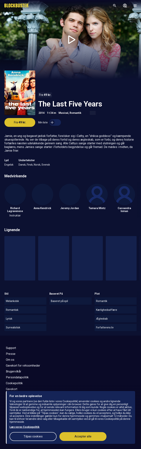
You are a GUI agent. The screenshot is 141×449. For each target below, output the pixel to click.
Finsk (30, 164)
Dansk (22, 164)
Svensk (45, 164)
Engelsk (8, 164)
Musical (63, 112)
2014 (41, 112)
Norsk (37, 164)
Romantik (75, 112)
